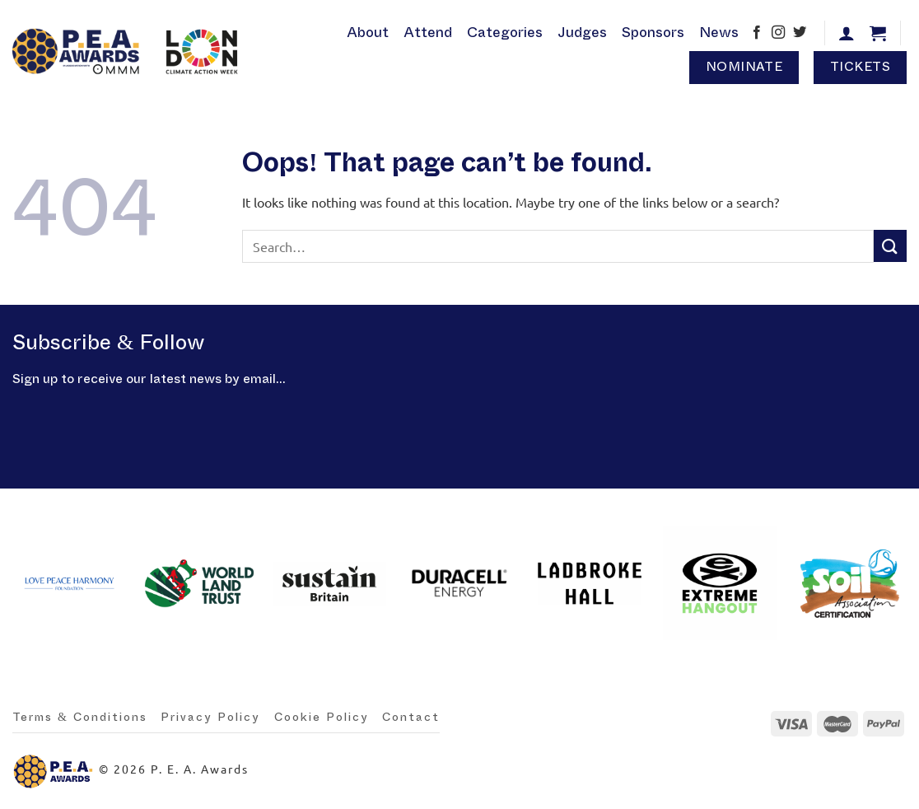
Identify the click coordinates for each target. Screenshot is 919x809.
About (368, 33)
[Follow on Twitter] (799, 33)
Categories (505, 33)
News (719, 33)
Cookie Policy (321, 717)
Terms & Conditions (79, 717)
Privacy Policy (210, 717)
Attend (428, 33)
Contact (411, 717)
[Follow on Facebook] (756, 33)
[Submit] (890, 246)
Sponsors (653, 33)
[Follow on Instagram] (778, 33)
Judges (582, 33)
